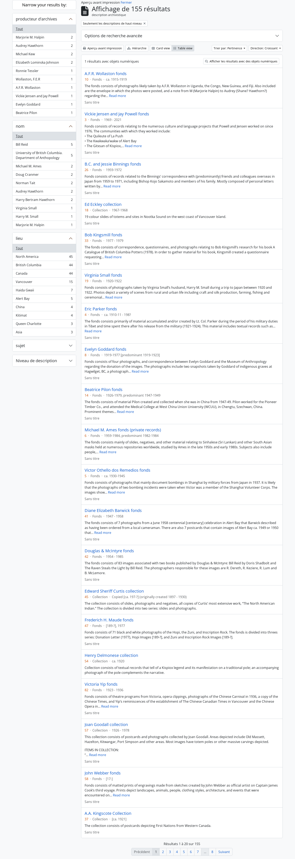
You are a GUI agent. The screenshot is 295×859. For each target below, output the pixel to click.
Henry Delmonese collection (111, 655)
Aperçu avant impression (102, 48)
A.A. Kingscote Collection (108, 813)
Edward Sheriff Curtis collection (114, 591)
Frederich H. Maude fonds (109, 620)
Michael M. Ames (44, 167)
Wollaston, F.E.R (44, 80)
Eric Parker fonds (101, 309)
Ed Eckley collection (103, 204)
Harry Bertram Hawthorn (44, 200)
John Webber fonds (103, 773)
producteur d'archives (36, 19)
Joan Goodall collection (106, 724)
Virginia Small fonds (103, 275)
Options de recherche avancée (113, 35)
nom (20, 126)
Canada (44, 274)
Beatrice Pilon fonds (104, 389)
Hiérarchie (136, 48)
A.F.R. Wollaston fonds (106, 73)
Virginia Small (44, 209)
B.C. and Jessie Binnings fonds (113, 164)
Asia (44, 333)
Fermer (126, 2)
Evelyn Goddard (44, 105)
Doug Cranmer (44, 175)
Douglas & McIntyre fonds (109, 550)
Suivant (224, 852)
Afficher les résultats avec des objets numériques (241, 61)
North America (44, 257)
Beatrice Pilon (44, 113)
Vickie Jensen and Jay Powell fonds (117, 114)
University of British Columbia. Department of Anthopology (44, 155)
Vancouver (44, 282)
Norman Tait (44, 183)
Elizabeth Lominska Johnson (44, 63)
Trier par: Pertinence (228, 48)
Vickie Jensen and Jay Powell (44, 97)
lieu (19, 238)
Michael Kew (44, 55)
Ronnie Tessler (44, 71)
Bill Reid (44, 145)
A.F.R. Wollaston (44, 88)
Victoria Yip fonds (101, 684)
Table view (182, 48)
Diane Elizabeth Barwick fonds (113, 510)
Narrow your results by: (44, 5)
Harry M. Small (44, 217)
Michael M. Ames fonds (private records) (123, 429)
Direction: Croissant (264, 48)
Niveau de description (36, 360)
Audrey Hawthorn (44, 46)
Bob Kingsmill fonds (103, 234)
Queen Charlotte (44, 324)
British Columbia (44, 266)
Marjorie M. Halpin (44, 38)
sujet (20, 345)
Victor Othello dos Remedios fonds (117, 470)
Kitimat (44, 316)
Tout (19, 29)
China (44, 307)
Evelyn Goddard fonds (105, 349)
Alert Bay (44, 299)
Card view (161, 48)
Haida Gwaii (44, 291)
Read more (117, 96)
